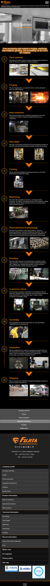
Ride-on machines (8, 500)
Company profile (31, 41)
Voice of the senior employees (11, 541)
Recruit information (9, 537)
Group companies (7, 479)
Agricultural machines (9, 504)
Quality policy (6, 491)
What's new (6, 549)
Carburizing (5, 528)
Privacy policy (7, 558)
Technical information (10, 512)
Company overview (8, 471)
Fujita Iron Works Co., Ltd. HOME (18, 41)
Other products (7, 508)
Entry (4, 545)
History (4, 475)
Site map (5, 562)
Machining (5, 524)
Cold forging (6, 520)
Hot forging (5, 516)
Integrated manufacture (9, 483)
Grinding (5, 532)
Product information (9, 495)
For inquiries (7, 554)
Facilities (5, 487)
